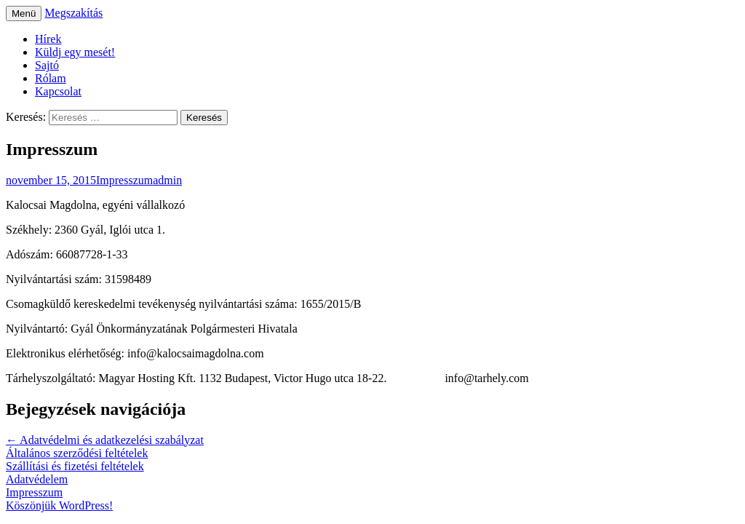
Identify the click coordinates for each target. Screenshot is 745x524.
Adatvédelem (37, 479)
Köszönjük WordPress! (59, 505)
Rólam (50, 78)
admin (167, 180)
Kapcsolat (58, 91)
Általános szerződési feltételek (77, 453)
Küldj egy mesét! (75, 52)
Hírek (48, 39)
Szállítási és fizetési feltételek (75, 466)
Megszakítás (73, 13)
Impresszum (124, 180)
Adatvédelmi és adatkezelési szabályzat (105, 440)
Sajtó (47, 65)
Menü (24, 13)
